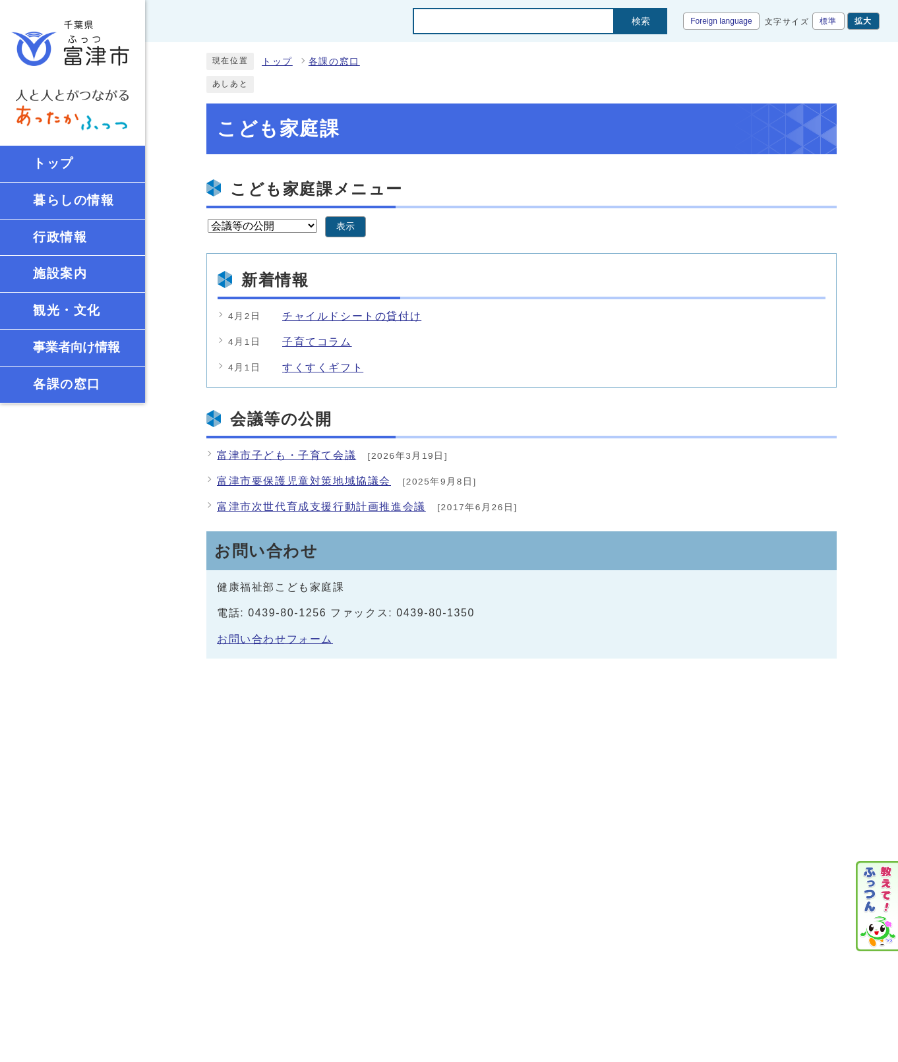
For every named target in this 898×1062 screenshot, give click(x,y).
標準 (828, 21)
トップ (277, 62)
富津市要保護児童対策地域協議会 (304, 481)
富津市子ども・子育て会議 (286, 455)
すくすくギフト (322, 367)
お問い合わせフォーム (275, 639)
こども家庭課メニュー (316, 189)
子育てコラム (317, 341)
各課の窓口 (334, 62)
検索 (641, 21)
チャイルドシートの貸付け (351, 316)
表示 (345, 226)
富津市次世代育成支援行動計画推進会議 (321, 506)
